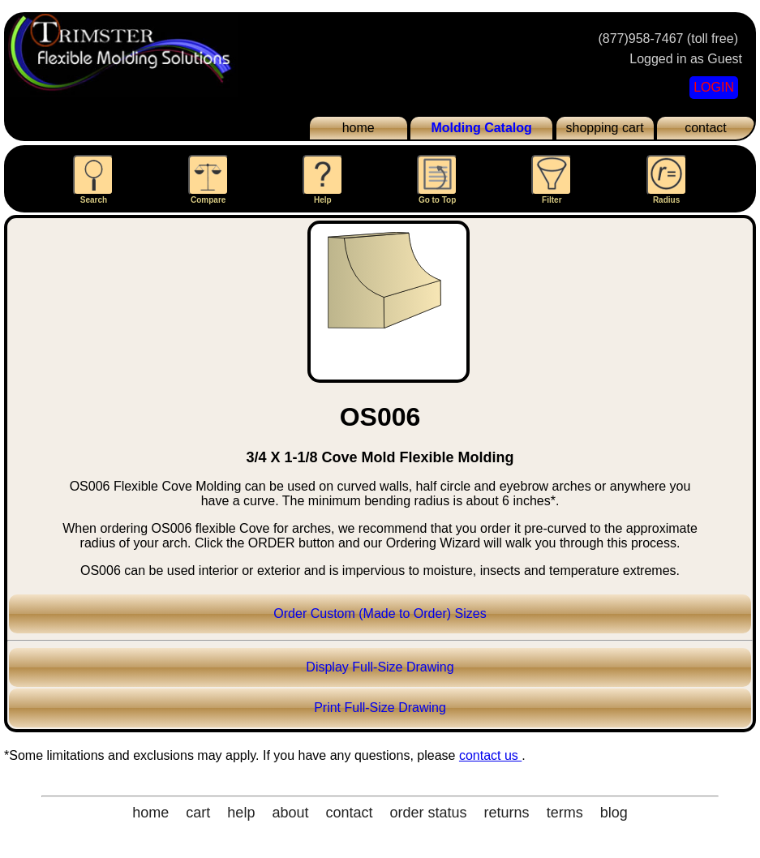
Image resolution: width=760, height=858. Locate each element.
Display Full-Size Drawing (379, 667)
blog (614, 812)
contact (706, 128)
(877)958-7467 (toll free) (668, 38)
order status (428, 812)
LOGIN (713, 87)
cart (198, 812)
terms (565, 812)
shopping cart (605, 128)
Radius (666, 179)
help (241, 812)
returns (507, 812)
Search (93, 179)
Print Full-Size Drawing (380, 707)
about (290, 812)
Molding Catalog (481, 128)
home (358, 128)
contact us (490, 755)
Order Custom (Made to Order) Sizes (379, 613)
